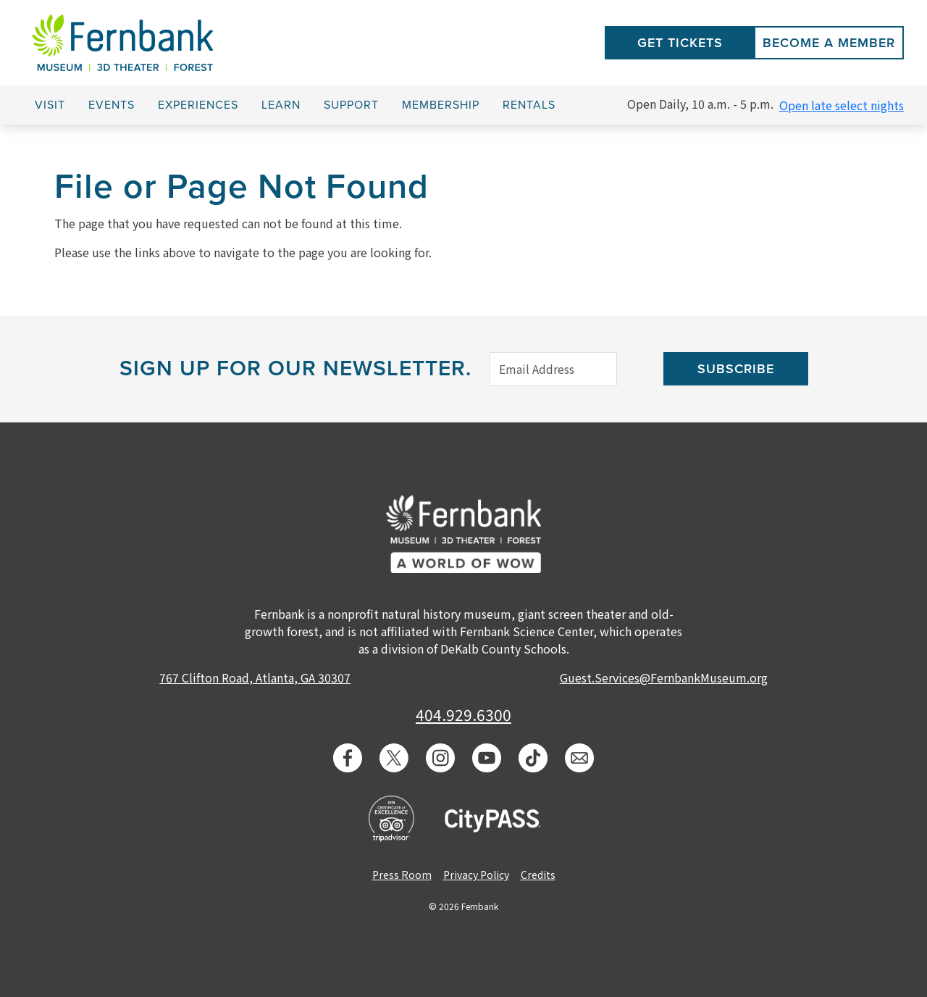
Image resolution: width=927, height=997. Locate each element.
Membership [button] (440, 105)
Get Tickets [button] (680, 43)
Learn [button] (281, 105)
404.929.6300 (463, 714)
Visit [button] (50, 105)
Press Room (402, 874)
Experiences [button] (198, 105)
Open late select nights (841, 105)
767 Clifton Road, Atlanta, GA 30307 (255, 677)
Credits (538, 874)
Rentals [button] (529, 105)
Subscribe (735, 369)
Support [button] (351, 105)
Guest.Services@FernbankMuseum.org (664, 677)
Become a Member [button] (829, 43)
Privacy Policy (476, 874)
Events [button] (111, 105)
